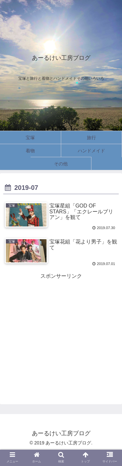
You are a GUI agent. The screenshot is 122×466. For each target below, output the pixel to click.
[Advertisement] (61, 327)
